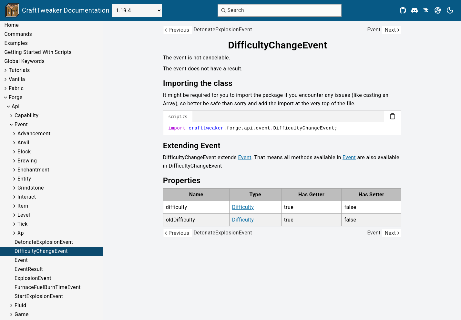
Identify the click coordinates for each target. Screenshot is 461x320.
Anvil (23, 142)
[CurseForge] (426, 10)
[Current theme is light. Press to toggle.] (450, 10)
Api (16, 106)
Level (23, 215)
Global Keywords (24, 61)
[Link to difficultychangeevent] (282, 45)
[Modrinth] (438, 10)
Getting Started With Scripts (37, 52)
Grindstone (30, 188)
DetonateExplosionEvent (44, 242)
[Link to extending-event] (196, 145)
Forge (16, 97)
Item (22, 206)
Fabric (16, 88)
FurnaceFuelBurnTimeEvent (48, 287)
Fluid (20, 305)
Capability (26, 115)
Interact (26, 197)
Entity (24, 179)
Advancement (33, 133)
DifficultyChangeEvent (41, 251)
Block (24, 152)
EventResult (29, 269)
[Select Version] (137, 10)
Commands (18, 34)
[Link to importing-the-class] (202, 83)
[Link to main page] (57, 10)
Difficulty (243, 207)
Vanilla (17, 79)
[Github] (403, 10)
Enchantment (33, 170)
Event (21, 124)
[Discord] (414, 10)
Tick (22, 224)
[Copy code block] (392, 116)
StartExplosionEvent (39, 296)
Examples (16, 43)
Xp (20, 233)
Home (11, 25)
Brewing (27, 161)
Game (22, 314)
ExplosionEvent (33, 278)
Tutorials (19, 70)
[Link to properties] (186, 180)
